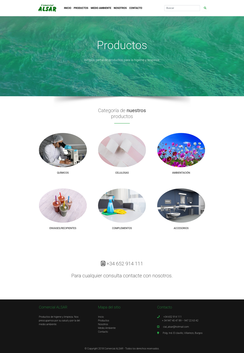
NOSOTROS (120, 8)
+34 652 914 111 (169, 316)
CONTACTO (135, 8)
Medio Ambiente (107, 328)
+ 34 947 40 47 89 (171, 320)
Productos (103, 320)
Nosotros (103, 324)
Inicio (101, 316)
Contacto (103, 331)
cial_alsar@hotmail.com (173, 326)
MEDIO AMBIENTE (101, 8)
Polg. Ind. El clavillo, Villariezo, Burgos (179, 333)
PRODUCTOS (81, 8)
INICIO (67, 8)
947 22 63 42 (191, 320)
